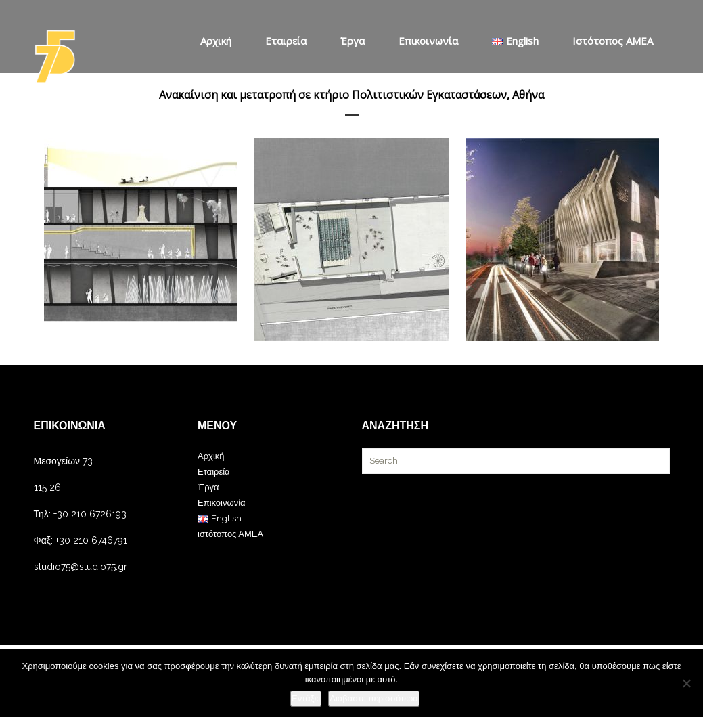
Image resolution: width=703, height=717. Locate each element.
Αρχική (215, 40)
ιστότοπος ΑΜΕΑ (612, 40)
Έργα (352, 40)
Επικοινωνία (428, 40)
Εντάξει (306, 698)
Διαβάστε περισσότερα (374, 698)
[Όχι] (686, 683)
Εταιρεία (286, 40)
